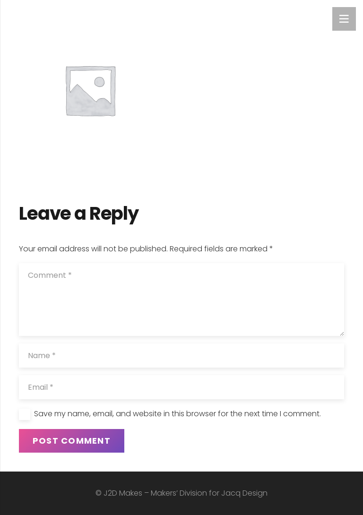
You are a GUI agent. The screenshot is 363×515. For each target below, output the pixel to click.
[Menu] (344, 19)
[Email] (181, 387)
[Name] (181, 355)
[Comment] (181, 299)
